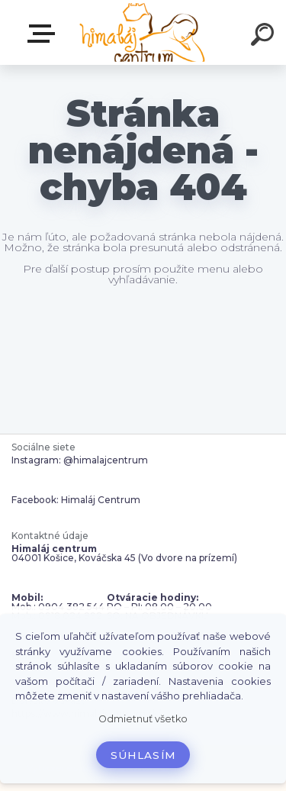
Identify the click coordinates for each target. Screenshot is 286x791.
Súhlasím (143, 755)
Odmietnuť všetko (143, 719)
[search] (264, 36)
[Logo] (141, 32)
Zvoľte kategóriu (44, 33)
